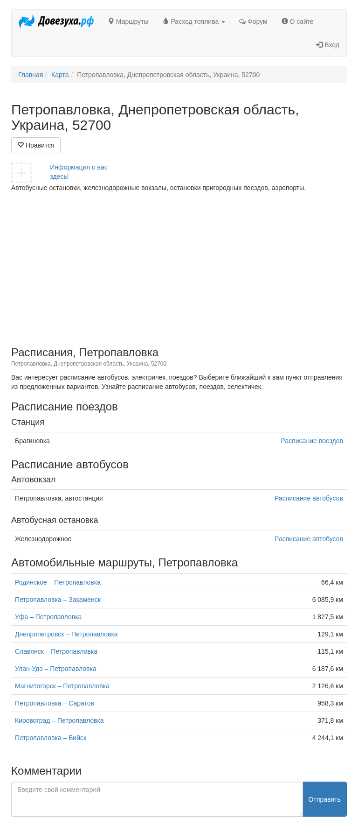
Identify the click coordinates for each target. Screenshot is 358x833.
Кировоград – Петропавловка (59, 720)
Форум (253, 21)
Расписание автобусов (309, 498)
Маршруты (128, 21)
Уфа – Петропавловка (48, 617)
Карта (60, 74)
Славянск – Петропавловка (56, 651)
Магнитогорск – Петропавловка (62, 686)
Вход (327, 45)
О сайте (298, 21)
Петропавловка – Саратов (54, 703)
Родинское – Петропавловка (58, 582)
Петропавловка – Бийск (50, 737)
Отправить (325, 799)
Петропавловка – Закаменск (58, 599)
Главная (30, 74)
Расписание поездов (312, 441)
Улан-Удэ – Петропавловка (55, 668)
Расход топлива (194, 21)
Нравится (36, 145)
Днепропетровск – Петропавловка (66, 634)
